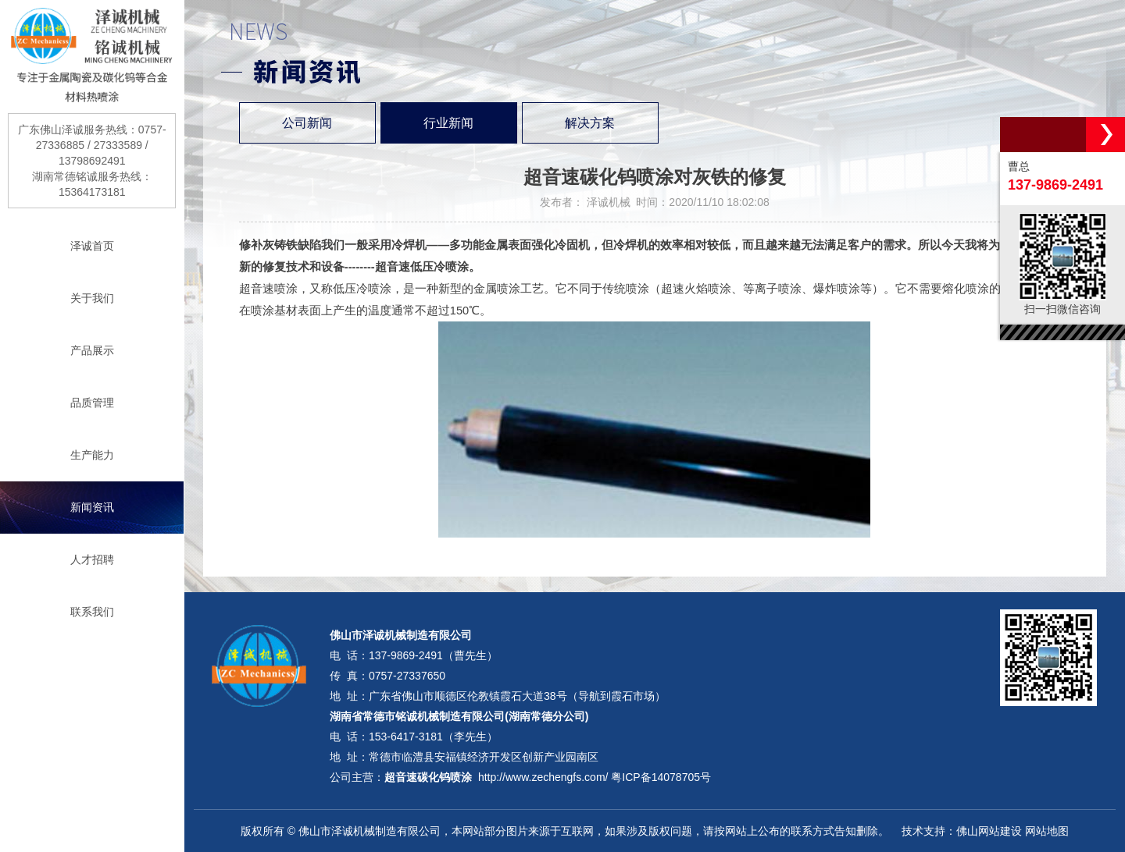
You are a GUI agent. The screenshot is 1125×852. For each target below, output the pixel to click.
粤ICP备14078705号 (661, 777)
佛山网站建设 (989, 831)
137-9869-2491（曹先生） (433, 655)
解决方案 (590, 123)
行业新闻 (448, 123)
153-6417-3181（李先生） (433, 736)
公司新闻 (307, 123)
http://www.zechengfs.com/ (543, 777)
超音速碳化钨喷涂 (428, 777)
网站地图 (1047, 831)
